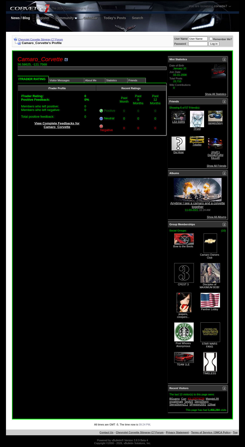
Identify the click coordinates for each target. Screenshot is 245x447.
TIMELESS (209, 373)
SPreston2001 (197, 404)
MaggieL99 (212, 398)
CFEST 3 (183, 284)
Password (180, 43)
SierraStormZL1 (178, 404)
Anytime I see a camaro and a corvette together (197, 205)
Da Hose (178, 152)
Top (235, 432)
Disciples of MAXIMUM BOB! (210, 286)
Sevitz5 (188, 401)
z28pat (211, 404)
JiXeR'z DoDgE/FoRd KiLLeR (215, 155)
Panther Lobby (209, 309)
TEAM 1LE (183, 364)
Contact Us (106, 432)
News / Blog (20, 18)
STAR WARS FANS (209, 345)
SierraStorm (202, 401)
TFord (197, 128)
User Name (181, 38)
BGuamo (174, 398)
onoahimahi (176, 401)
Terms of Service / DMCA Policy (211, 432)
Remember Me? (220, 39)
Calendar (90, 18)
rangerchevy (215, 122)
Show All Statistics (215, 94)
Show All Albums (216, 216)
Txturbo (197, 144)
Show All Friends (216, 165)
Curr (183, 398)
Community (66, 18)
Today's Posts (115, 18)
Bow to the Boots (183, 246)
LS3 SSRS (178, 121)
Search (137, 18)
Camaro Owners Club (209, 256)
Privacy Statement (177, 432)
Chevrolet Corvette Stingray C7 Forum (40, 39)
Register (42, 18)
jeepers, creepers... (183, 315)
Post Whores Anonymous (183, 345)
